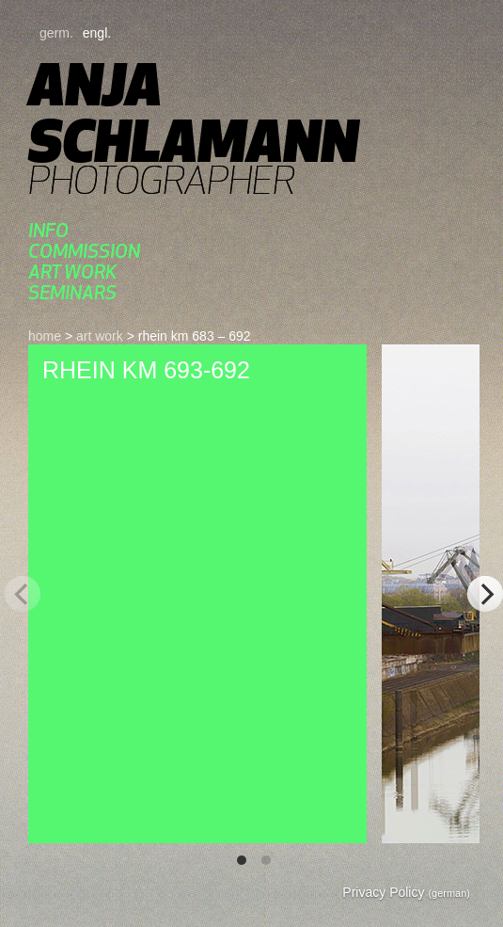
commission (84, 251)
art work (72, 271)
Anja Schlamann (193, 112)
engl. (97, 32)
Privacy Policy (406, 892)
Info (48, 230)
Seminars (72, 292)
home (44, 336)
